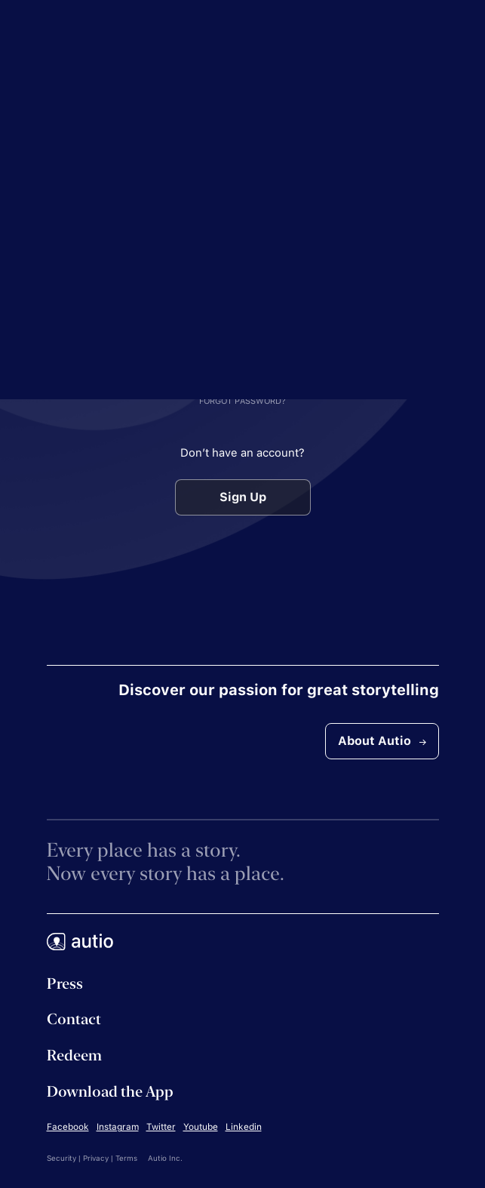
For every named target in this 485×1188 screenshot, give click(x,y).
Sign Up (242, 497)
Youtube (200, 1127)
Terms (126, 1157)
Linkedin (244, 1127)
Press (65, 983)
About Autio (382, 741)
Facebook (68, 1127)
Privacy (96, 1157)
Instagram (118, 1127)
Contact (74, 1019)
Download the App (110, 1091)
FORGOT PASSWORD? (242, 401)
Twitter (161, 1127)
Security (61, 1157)
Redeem (74, 1055)
